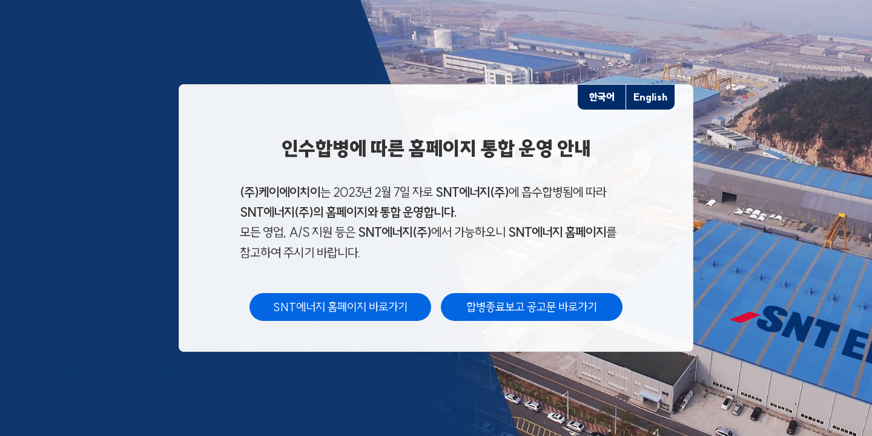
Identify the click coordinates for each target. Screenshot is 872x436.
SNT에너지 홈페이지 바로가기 (340, 307)
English (650, 97)
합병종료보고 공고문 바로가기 (531, 307)
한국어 (602, 97)
